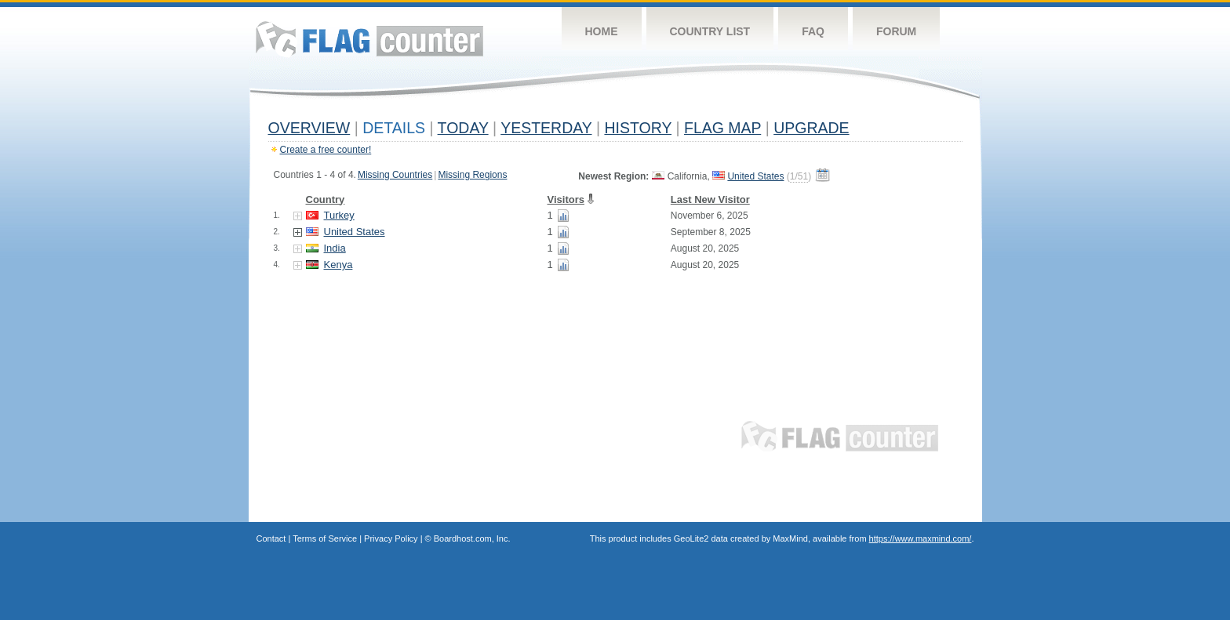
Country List (710, 31)
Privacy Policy (390, 538)
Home (601, 31)
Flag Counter (369, 38)
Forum (896, 31)
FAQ (813, 31)
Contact (271, 538)
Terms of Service (325, 538)
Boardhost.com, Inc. (472, 538)
